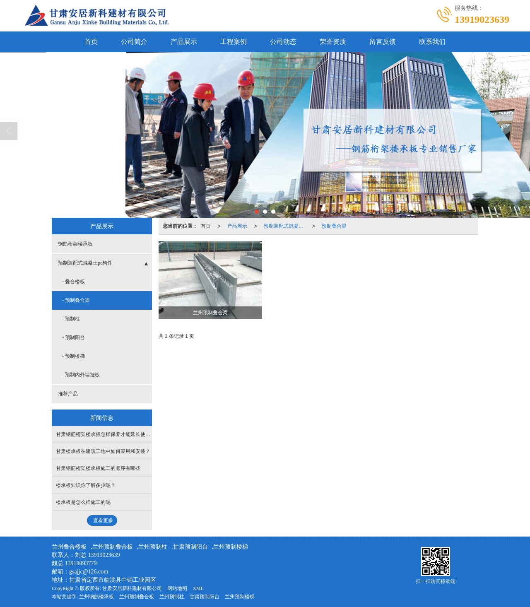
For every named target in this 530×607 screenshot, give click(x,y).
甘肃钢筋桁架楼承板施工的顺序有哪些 (98, 468)
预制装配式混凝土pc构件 (286, 226)
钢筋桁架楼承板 (75, 244)
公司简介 (134, 41)
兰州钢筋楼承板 (96, 597)
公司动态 (283, 41)
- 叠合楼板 (73, 281)
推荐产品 (68, 394)
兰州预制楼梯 (230, 547)
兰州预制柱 (152, 547)
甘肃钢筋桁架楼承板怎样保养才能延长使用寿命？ (110, 434)
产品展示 (184, 41)
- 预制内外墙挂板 (81, 375)
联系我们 (432, 41)
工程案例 (233, 41)
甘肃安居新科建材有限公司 (132, 588)
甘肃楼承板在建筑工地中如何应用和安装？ (103, 451)
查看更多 (103, 520)
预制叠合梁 (334, 226)
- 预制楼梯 (73, 356)
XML (198, 588)
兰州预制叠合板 (112, 547)
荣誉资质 (333, 41)
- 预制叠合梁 (76, 300)
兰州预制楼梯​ (240, 597)
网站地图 (177, 588)
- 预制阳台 (73, 337)
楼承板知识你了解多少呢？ (86, 485)
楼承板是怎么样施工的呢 (83, 502)
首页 (91, 41)
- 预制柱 (71, 319)
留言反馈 (382, 41)
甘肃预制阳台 (190, 547)
